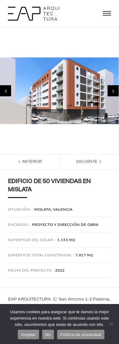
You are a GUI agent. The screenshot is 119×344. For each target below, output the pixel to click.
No (48, 334)
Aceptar (28, 334)
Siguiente (89, 162)
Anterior (29, 162)
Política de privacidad (80, 334)
